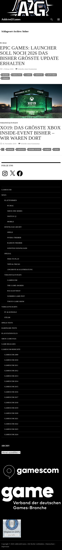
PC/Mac (3, 43)
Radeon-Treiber (14, 243)
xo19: (56, 149)
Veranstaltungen (9, 123)
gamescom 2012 (11, 371)
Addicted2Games (10, 19)
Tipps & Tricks (13, 264)
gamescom (6, 190)
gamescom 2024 (11, 434)
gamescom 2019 (11, 408)
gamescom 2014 (11, 381)
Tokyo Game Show (15, 301)
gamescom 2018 (11, 403)
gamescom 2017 (11, 397)
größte (39, 75)
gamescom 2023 (11, 429)
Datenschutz (50, 544)
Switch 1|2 (11, 216)
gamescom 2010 (11, 360)
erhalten (17, 75)
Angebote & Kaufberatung (20, 270)
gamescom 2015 (11, 387)
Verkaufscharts (9, 307)
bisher (5, 75)
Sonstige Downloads (17, 248)
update (5, 78)
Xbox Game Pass (8, 339)
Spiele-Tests (7, 323)
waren (47, 149)
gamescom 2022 (11, 424)
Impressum (5, 547)
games (28, 75)
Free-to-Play (13, 259)
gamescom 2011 (11, 365)
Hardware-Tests (9, 328)
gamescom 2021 (11, 419)
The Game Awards (15, 285)
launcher (51, 75)
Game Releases (8, 344)
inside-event (34, 149)
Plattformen (10, 200)
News (3, 195)
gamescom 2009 (11, 355)
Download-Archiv (13, 227)
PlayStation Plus (9, 333)
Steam (7, 317)
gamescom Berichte (10, 349)
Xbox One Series (14, 211)
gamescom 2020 (11, 413)
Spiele (10, 232)
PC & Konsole (10, 312)
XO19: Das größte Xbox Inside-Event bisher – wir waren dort (30, 133)
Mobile (10, 222)
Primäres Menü (58, 19)
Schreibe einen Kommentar (27, 69)
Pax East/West (13, 291)
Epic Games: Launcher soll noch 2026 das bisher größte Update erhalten (29, 55)
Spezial (7, 254)
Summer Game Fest (16, 296)
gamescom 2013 (11, 376)
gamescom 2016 (11, 392)
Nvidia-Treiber (14, 238)
